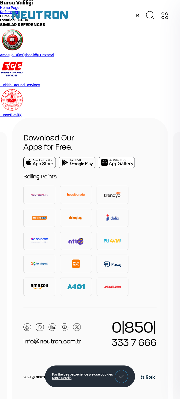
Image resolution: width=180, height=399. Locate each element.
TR (136, 15)
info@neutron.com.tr (52, 342)
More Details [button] (61, 378)
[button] (121, 376)
